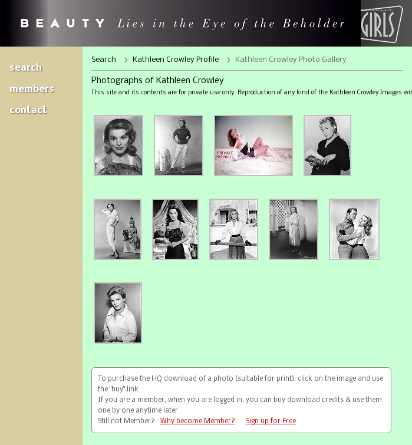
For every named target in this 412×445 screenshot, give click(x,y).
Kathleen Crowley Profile (176, 60)
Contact (28, 111)
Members (31, 89)
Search (25, 68)
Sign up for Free (271, 421)
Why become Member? (197, 421)
